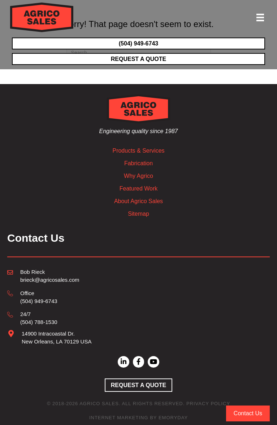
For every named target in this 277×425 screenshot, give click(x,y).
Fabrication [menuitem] (138, 163)
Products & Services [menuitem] (138, 151)
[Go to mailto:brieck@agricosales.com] (43, 276)
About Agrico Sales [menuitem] (138, 201)
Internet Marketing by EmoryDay (138, 417)
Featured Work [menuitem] (139, 189)
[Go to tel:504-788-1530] (43, 318)
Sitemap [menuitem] (138, 214)
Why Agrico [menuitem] (138, 176)
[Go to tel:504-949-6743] (43, 297)
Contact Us (248, 413)
